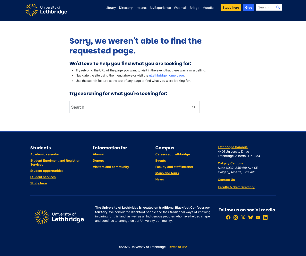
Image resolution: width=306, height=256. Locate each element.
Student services (43, 177)
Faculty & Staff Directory (236, 187)
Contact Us (226, 180)
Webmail (180, 8)
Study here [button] (231, 7)
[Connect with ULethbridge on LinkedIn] (265, 217)
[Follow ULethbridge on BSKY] (250, 217)
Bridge (194, 8)
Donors (98, 160)
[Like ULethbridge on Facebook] (228, 217)
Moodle (208, 8)
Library (111, 8)
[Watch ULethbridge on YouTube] (258, 217)
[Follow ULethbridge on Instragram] (236, 217)
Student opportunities (46, 171)
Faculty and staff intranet (174, 167)
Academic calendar (44, 154)
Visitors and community (111, 167)
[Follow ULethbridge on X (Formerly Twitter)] (243, 217)
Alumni (98, 154)
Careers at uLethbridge (172, 154)
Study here (38, 183)
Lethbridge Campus (233, 147)
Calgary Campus (230, 163)
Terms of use (177, 247)
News (159, 179)
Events (160, 160)
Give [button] (248, 7)
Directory (126, 8)
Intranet (141, 8)
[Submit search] (278, 7)
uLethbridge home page (166, 75)
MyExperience (160, 8)
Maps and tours (167, 173)
